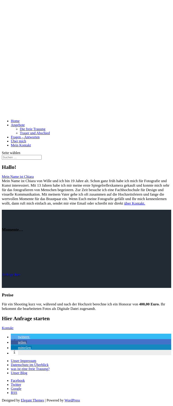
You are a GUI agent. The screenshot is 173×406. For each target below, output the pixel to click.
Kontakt (7, 328)
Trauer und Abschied (35, 133)
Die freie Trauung (32, 129)
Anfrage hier (11, 274)
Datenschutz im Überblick (30, 365)
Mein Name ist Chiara (18, 177)
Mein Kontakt (21, 145)
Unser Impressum (23, 361)
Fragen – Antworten (25, 137)
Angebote (18, 125)
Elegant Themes (32, 400)
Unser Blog (19, 373)
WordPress (72, 400)
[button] (20, 337)
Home (15, 121)
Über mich (18, 141)
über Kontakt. (134, 203)
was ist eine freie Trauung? (30, 369)
